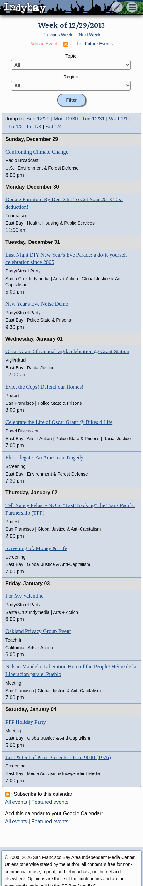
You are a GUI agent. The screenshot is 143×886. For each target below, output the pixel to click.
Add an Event (43, 43)
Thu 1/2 (14, 126)
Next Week (89, 34)
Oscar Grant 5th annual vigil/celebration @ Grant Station (67, 351)
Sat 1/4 (54, 126)
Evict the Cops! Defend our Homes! (44, 387)
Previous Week (57, 34)
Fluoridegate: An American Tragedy (44, 457)
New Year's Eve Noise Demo (36, 304)
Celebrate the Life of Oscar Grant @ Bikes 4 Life (58, 422)
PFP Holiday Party (25, 722)
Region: (71, 76)
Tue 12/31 (93, 118)
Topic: (71, 56)
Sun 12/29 (38, 118)
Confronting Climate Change (36, 152)
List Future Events (95, 43)
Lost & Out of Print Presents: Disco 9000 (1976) (58, 757)
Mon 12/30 (66, 118)
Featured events (50, 802)
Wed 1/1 (118, 118)
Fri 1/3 (34, 126)
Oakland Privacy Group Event (38, 631)
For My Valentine (24, 596)
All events (16, 802)
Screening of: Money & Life (36, 548)
